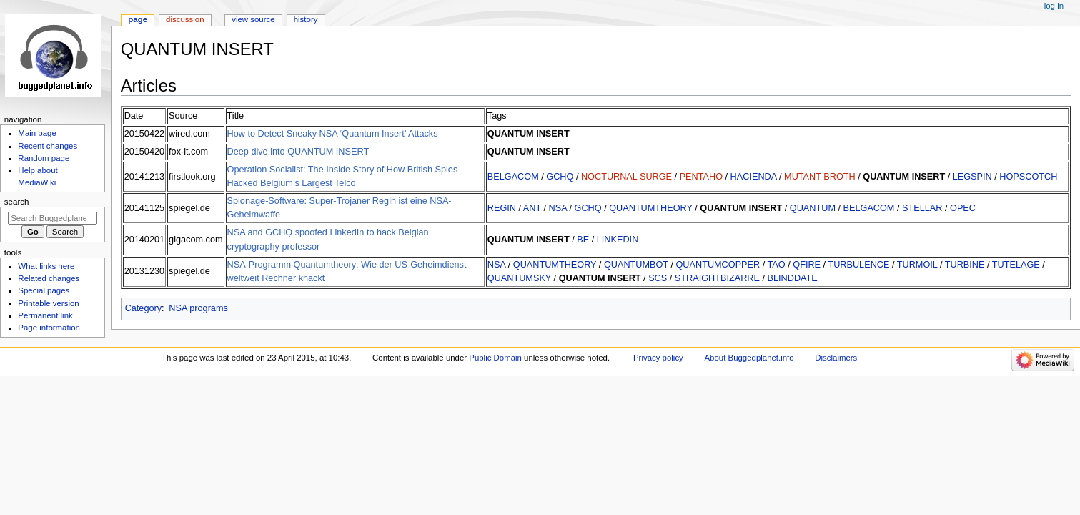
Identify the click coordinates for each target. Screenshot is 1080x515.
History (306, 19)
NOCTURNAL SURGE (626, 177)
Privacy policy (658, 357)
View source (253, 19)
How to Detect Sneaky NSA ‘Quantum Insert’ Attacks (332, 134)
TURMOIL (917, 265)
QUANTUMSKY (519, 278)
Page (137, 19)
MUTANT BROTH (820, 177)
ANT (532, 208)
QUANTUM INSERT (528, 134)
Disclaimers (836, 357)
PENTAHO (701, 177)
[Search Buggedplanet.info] (52, 218)
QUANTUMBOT (636, 265)
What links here (46, 266)
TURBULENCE (858, 265)
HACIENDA (753, 177)
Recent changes (47, 146)
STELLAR (922, 208)
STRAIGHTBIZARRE (717, 278)
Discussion (185, 19)
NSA (558, 208)
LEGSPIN (972, 177)
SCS (657, 278)
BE (583, 240)
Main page (37, 133)
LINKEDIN (618, 240)
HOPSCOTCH (1028, 177)
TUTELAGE (1016, 265)
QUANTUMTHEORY (651, 208)
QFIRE (807, 265)
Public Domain (495, 357)
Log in (1054, 5)
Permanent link (45, 315)
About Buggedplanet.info (749, 357)
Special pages (43, 290)
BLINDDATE (793, 278)
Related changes (48, 278)
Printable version (48, 303)
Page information (49, 327)
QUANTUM (813, 208)
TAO (777, 265)
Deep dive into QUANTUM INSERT (298, 152)
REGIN (501, 208)
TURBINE (965, 265)
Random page (43, 158)
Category (143, 308)
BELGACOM (513, 177)
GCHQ (559, 177)
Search (16, 201)
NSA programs (198, 308)
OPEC (963, 208)
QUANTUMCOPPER (717, 265)
